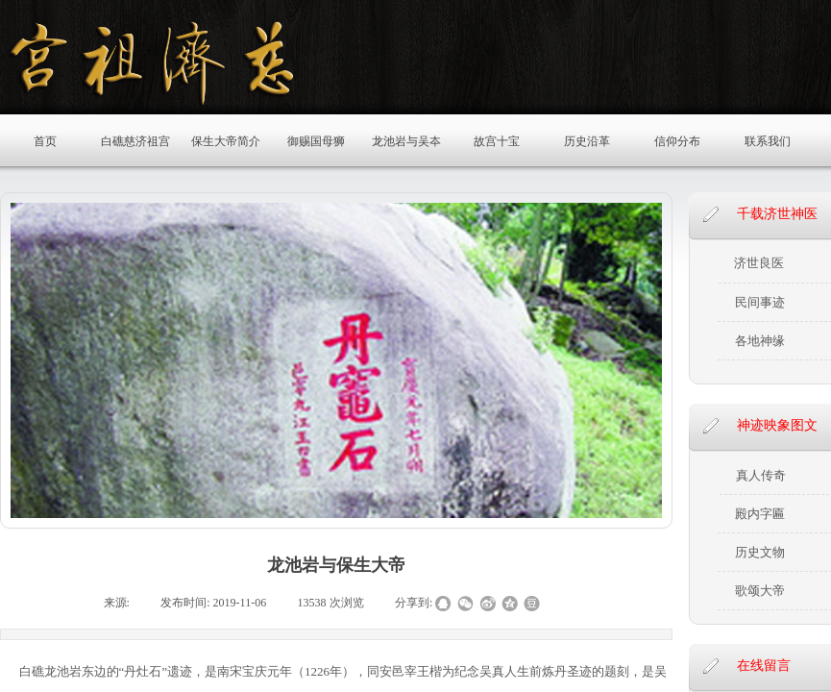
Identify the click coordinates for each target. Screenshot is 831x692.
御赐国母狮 (316, 141)
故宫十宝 (497, 141)
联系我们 (768, 141)
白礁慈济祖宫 (135, 141)
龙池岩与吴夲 (406, 141)
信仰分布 (677, 141)
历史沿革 (587, 141)
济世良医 (759, 263)
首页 (45, 141)
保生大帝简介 (225, 141)
